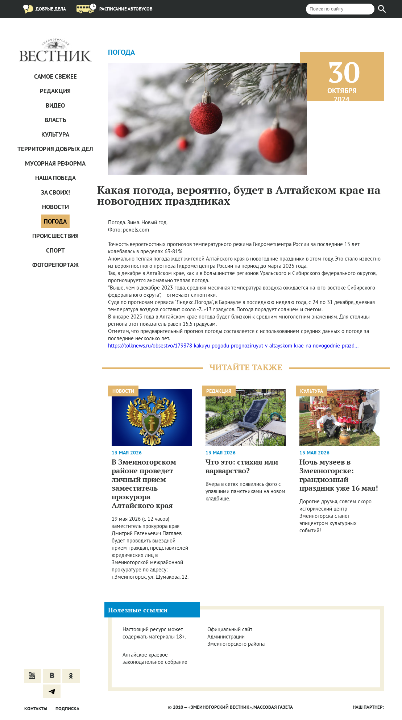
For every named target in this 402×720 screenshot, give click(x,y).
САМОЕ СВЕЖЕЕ (55, 76)
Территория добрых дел (55, 149)
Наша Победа (55, 178)
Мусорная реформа (55, 163)
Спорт (55, 250)
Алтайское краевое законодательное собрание (155, 658)
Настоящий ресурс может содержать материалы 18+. (154, 633)
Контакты (35, 709)
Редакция (55, 91)
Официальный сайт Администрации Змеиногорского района (236, 636)
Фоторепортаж (55, 265)
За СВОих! (55, 192)
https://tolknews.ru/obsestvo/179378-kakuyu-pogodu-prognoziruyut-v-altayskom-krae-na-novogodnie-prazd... (233, 345)
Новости (55, 207)
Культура (55, 134)
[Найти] (382, 9)
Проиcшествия (55, 236)
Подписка (67, 709)
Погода (55, 221)
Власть (55, 120)
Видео (55, 105)
